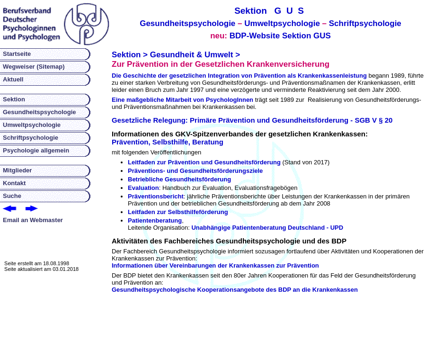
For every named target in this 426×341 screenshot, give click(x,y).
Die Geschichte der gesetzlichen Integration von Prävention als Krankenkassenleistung (239, 75)
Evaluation (143, 187)
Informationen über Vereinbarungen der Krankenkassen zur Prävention (215, 265)
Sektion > (130, 54)
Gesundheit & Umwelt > (195, 54)
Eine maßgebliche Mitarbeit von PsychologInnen (182, 99)
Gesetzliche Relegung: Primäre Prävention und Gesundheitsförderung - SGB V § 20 (252, 120)
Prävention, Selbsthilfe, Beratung (167, 142)
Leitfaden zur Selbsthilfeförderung (178, 211)
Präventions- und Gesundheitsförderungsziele (195, 170)
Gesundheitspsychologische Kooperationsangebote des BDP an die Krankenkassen (235, 289)
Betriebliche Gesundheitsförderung (179, 179)
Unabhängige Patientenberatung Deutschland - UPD (267, 227)
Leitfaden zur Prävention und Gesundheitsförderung (204, 162)
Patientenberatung (155, 220)
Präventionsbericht (156, 196)
